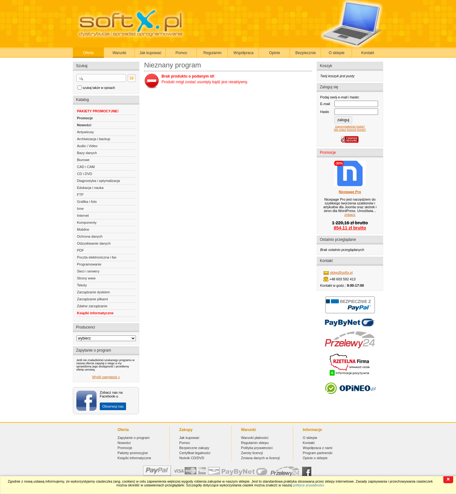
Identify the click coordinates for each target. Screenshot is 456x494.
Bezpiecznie (305, 53)
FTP (80, 195)
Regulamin (212, 53)
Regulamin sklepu (255, 443)
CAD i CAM (86, 167)
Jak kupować (150, 53)
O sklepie (337, 53)
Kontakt (367, 53)
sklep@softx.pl (341, 272)
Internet (83, 215)
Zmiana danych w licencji (260, 458)
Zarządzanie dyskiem (93, 292)
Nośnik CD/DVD (191, 458)
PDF (80, 250)
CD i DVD (84, 174)
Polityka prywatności (257, 448)
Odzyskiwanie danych (94, 243)
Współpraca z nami (317, 448)
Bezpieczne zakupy (194, 448)
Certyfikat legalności (194, 453)
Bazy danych (87, 153)
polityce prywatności (308, 485)
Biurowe (83, 160)
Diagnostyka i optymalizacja (98, 181)
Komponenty (87, 222)
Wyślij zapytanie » (106, 377)
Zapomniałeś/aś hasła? (350, 126)
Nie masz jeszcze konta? (350, 129)
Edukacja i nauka (90, 188)
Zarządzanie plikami (92, 299)
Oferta (88, 53)
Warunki (119, 53)
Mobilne (83, 229)
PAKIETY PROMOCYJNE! (98, 111)
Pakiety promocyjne (132, 453)
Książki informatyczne (95, 313)
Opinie (274, 53)
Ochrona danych (90, 236)
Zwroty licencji (252, 453)
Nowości (84, 125)
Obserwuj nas (113, 406)
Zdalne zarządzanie (92, 306)
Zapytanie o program (133, 438)
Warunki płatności (254, 438)
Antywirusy (85, 132)
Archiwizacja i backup (93, 139)
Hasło (324, 112)
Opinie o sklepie (315, 458)
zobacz (350, 214)
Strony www (86, 278)
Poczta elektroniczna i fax (97, 257)
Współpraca (243, 53)
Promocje (85, 118)
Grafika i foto (87, 201)
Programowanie (89, 264)
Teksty (82, 285)
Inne (80, 208)
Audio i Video (87, 146)
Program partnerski (317, 453)
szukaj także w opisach (99, 88)
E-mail (325, 104)
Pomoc (181, 53)
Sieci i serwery (88, 271)
